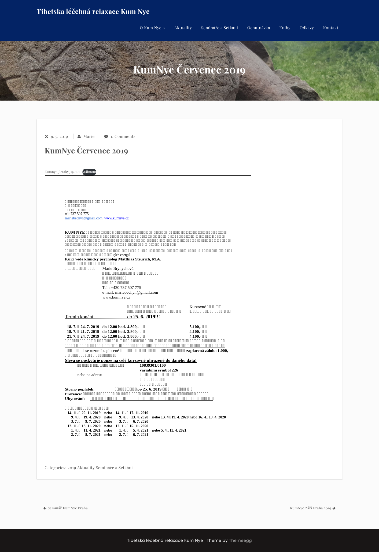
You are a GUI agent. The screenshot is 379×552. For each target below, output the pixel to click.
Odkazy (307, 27)
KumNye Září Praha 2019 (310, 508)
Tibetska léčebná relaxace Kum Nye (93, 11)
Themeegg (240, 540)
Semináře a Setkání (219, 27)
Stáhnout (89, 172)
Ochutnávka (258, 27)
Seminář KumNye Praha (68, 508)
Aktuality (183, 27)
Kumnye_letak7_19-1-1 (62, 172)
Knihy (284, 27)
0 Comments (123, 136)
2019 (72, 467)
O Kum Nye (152, 27)
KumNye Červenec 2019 (86, 151)
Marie (89, 136)
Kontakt (330, 27)
